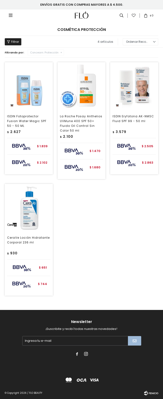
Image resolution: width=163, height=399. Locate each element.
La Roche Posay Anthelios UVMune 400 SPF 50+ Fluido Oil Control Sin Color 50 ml (81, 123)
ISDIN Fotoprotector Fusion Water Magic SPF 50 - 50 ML (26, 121)
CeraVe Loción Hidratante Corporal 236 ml (28, 240)
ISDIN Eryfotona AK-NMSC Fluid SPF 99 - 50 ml (133, 118)
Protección (44, 52)
